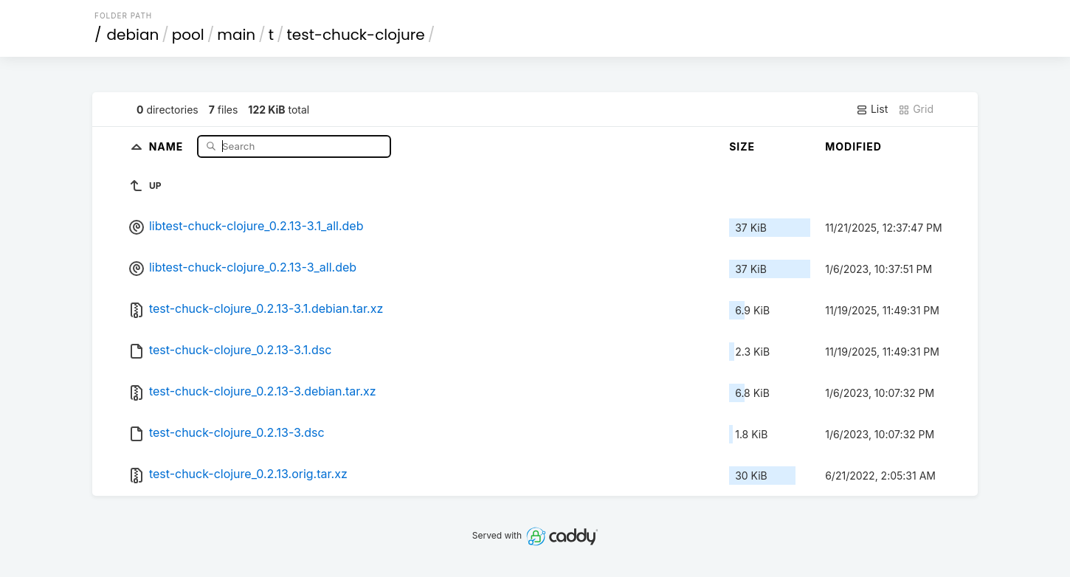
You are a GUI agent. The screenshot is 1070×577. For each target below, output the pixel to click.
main (236, 34)
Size (742, 146)
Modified (853, 146)
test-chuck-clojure (356, 34)
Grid (915, 109)
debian (133, 34)
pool (188, 34)
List (872, 109)
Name (168, 145)
